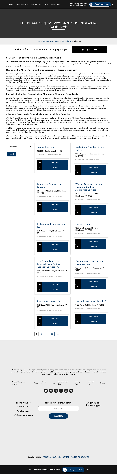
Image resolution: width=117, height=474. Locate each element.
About (36, 383)
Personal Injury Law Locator (18, 383)
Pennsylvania (66, 41)
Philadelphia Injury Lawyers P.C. (51, 225)
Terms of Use (91, 383)
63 (58, 334)
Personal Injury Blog (63, 383)
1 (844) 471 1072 (89, 49)
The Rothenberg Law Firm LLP (90, 300)
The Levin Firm (82, 224)
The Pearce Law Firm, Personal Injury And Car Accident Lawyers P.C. (49, 263)
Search (11, 154)
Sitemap (102, 383)
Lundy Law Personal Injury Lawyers (50, 185)
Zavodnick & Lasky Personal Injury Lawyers (89, 262)
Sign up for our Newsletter (58, 403)
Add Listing (55, 4)
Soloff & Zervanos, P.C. (49, 300)
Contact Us (35, 4)
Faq (53, 383)
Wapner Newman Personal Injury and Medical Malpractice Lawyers (88, 186)
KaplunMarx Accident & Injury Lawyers (90, 148)
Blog (46, 4)
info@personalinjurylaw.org (23, 415)
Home (11, 4)
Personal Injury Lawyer (51, 41)
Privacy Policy (77, 383)
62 (52, 334)
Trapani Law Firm (45, 147)
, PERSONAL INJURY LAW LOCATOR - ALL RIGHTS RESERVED (65, 457)
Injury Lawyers (22, 4)
